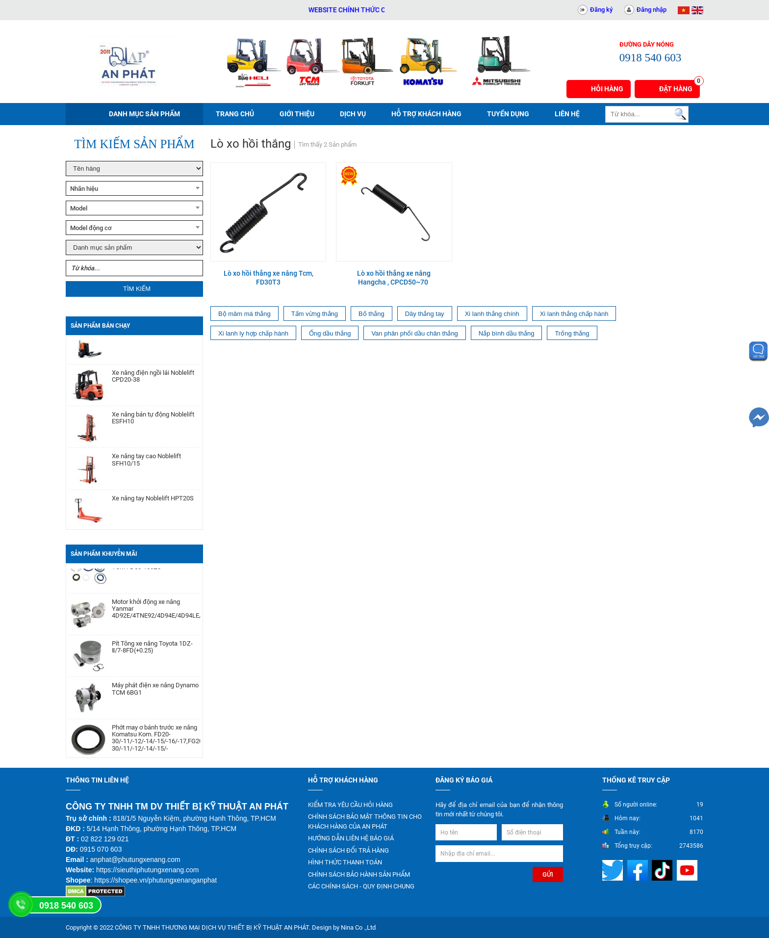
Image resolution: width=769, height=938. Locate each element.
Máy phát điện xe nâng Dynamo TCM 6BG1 (155, 691)
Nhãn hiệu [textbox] (84, 188)
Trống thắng (572, 333)
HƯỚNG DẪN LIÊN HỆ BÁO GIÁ (351, 838)
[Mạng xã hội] (613, 869)
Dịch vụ (353, 114)
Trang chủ (235, 114)
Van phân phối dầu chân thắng (414, 333)
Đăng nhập (651, 9)
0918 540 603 (66, 906)
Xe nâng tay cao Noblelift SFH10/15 (146, 462)
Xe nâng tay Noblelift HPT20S (153, 500)
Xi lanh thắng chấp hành (574, 313)
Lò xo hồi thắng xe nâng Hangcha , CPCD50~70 (394, 277)
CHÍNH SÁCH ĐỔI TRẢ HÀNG (348, 850)
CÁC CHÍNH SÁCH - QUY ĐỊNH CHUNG (361, 886)
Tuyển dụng (508, 114)
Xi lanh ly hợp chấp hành (253, 333)
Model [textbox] (78, 208)
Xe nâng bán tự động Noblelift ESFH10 (153, 420)
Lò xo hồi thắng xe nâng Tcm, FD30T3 (268, 277)
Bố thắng (371, 313)
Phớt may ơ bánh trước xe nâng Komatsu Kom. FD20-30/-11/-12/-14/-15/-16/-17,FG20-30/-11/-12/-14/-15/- (156, 741)
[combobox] (134, 188)
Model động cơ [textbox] (91, 228)
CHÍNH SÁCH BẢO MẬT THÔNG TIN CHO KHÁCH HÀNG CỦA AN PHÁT (365, 821)
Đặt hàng (679, 86)
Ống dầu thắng (330, 333)
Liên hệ (567, 114)
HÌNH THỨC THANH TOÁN (345, 862)
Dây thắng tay (424, 313)
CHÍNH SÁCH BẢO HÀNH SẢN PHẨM (359, 874)
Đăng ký (601, 9)
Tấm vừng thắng (314, 313)
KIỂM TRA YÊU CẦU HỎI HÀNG (350, 804)
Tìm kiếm (137, 288)
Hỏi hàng (607, 89)
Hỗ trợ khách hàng (426, 114)
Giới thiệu (297, 114)
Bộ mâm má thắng (244, 313)
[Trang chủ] (129, 61)
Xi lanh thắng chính (492, 313)
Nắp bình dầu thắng (507, 333)
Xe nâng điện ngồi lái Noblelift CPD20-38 (153, 379)
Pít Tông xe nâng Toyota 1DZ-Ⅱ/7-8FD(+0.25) (152, 649)
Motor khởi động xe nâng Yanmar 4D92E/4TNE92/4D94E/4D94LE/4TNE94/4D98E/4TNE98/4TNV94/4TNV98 (156, 611)
